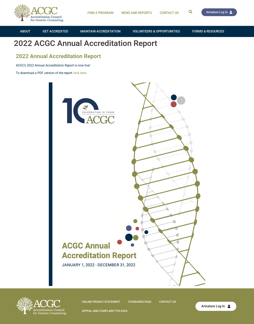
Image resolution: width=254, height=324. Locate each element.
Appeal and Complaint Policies (104, 310)
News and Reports (136, 13)
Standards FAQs (139, 301)
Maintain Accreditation (100, 31)
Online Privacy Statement (101, 301)
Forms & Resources (208, 31)
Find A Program (101, 13)
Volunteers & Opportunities (156, 31)
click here (79, 73)
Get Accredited (55, 31)
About (25, 31)
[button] (190, 11)
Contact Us (169, 13)
